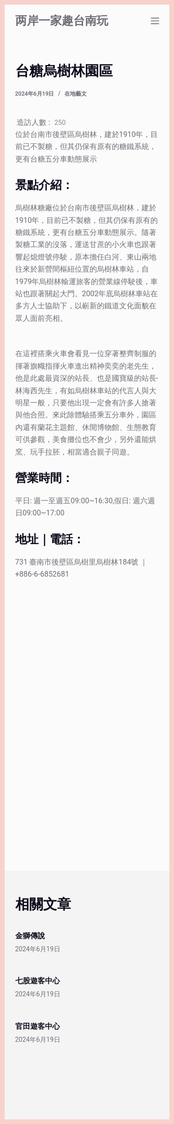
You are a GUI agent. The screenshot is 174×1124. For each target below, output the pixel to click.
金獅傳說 (30, 935)
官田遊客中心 (37, 1026)
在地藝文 (75, 94)
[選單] (155, 21)
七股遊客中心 (37, 980)
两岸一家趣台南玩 (61, 20)
